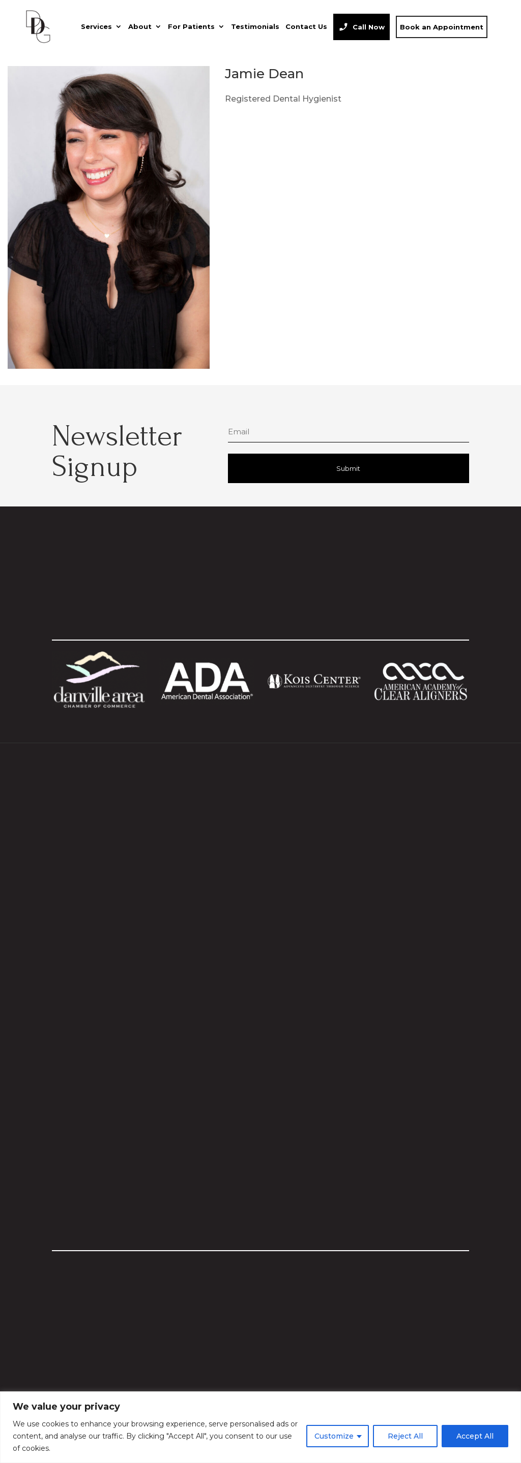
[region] (260, 1427)
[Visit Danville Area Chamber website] (99, 705)
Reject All (405, 1436)
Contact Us (306, 26)
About (140, 26)
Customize (334, 1436)
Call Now (369, 27)
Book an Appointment (441, 27)
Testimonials (255, 26)
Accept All (475, 1436)
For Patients (191, 26)
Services (96, 26)
